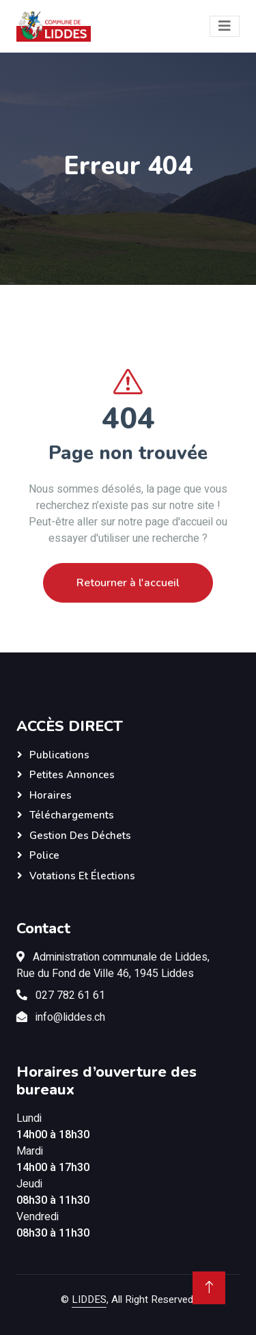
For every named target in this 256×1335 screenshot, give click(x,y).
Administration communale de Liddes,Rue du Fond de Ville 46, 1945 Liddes (113, 965)
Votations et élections (82, 876)
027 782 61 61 (70, 995)
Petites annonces (72, 775)
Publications (59, 755)
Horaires (50, 795)
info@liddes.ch (70, 1017)
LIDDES (89, 1299)
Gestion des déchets (80, 835)
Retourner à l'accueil (128, 601)
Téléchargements (71, 815)
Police (44, 855)
